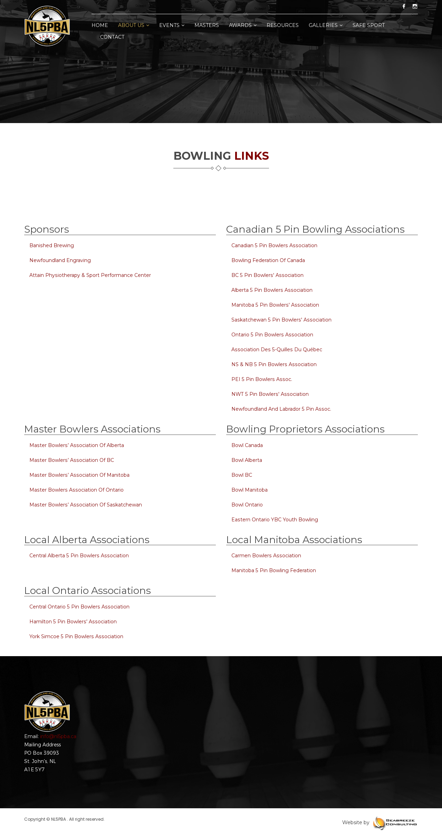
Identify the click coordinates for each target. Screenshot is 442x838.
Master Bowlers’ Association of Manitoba (78, 475)
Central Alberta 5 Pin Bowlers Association (78, 555)
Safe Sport (369, 25)
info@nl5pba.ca (58, 736)
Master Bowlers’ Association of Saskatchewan (84, 505)
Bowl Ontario (247, 505)
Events (171, 25)
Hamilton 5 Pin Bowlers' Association (72, 621)
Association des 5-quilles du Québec (275, 349)
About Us (133, 25)
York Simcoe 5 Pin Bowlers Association (75, 636)
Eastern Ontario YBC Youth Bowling (274, 519)
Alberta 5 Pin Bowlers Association (271, 290)
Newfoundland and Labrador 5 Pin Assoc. (280, 409)
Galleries (326, 25)
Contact (112, 37)
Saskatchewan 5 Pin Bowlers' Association (280, 320)
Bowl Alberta (246, 460)
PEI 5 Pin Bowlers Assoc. (261, 379)
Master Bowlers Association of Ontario (75, 490)
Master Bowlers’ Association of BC (71, 460)
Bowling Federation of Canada (268, 260)
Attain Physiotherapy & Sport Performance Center (90, 275)
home (100, 25)
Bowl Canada (247, 445)
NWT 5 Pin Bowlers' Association (269, 394)
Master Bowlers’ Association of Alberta (76, 445)
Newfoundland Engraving (60, 260)
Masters (206, 25)
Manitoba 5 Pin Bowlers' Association (274, 305)
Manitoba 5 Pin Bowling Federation (273, 570)
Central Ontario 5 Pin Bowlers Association (78, 607)
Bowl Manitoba (249, 490)
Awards (243, 25)
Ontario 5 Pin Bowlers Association (271, 335)
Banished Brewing (51, 245)
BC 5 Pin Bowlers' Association (266, 275)
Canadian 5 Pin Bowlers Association (273, 245)
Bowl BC (241, 475)
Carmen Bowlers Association (265, 555)
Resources (283, 25)
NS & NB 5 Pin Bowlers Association (273, 364)
